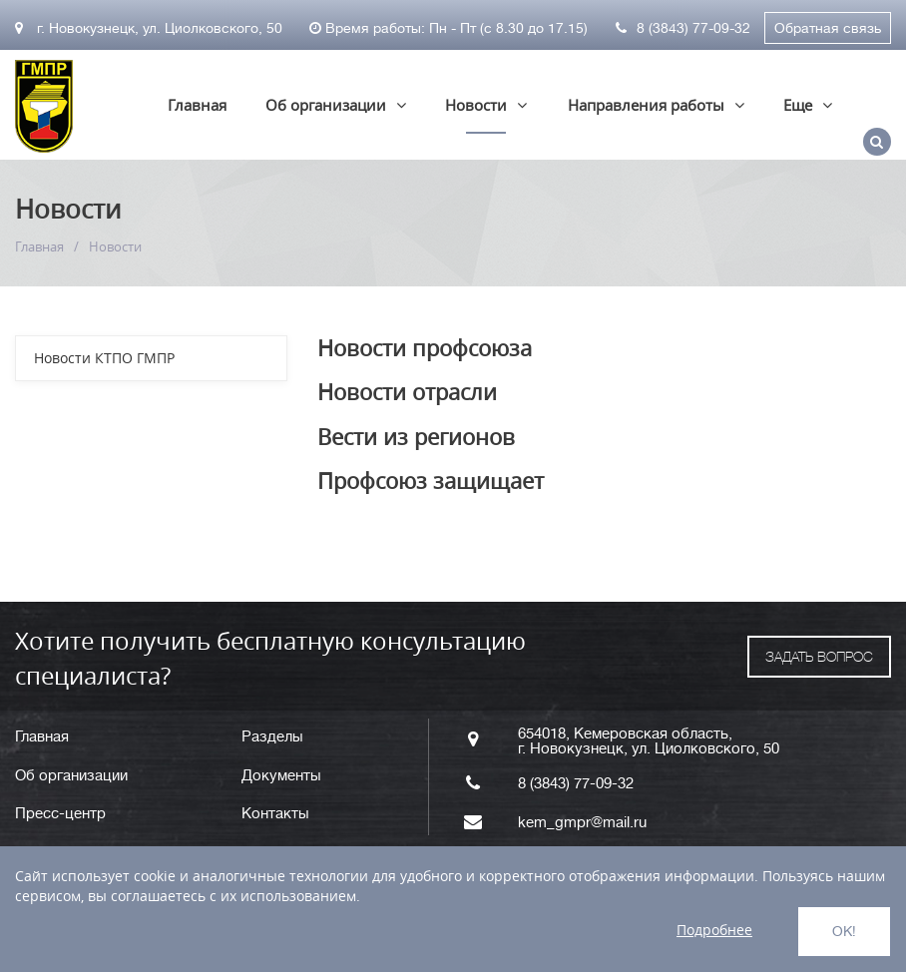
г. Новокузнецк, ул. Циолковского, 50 (148, 28)
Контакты (275, 813)
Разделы (272, 737)
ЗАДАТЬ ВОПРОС (819, 657)
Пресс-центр (60, 813)
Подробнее (714, 929)
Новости (476, 105)
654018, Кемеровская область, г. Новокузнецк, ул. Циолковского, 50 (648, 741)
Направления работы (646, 105)
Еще (797, 105)
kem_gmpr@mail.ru (582, 822)
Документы (281, 775)
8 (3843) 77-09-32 (683, 28)
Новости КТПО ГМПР (104, 357)
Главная (197, 105)
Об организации (325, 105)
